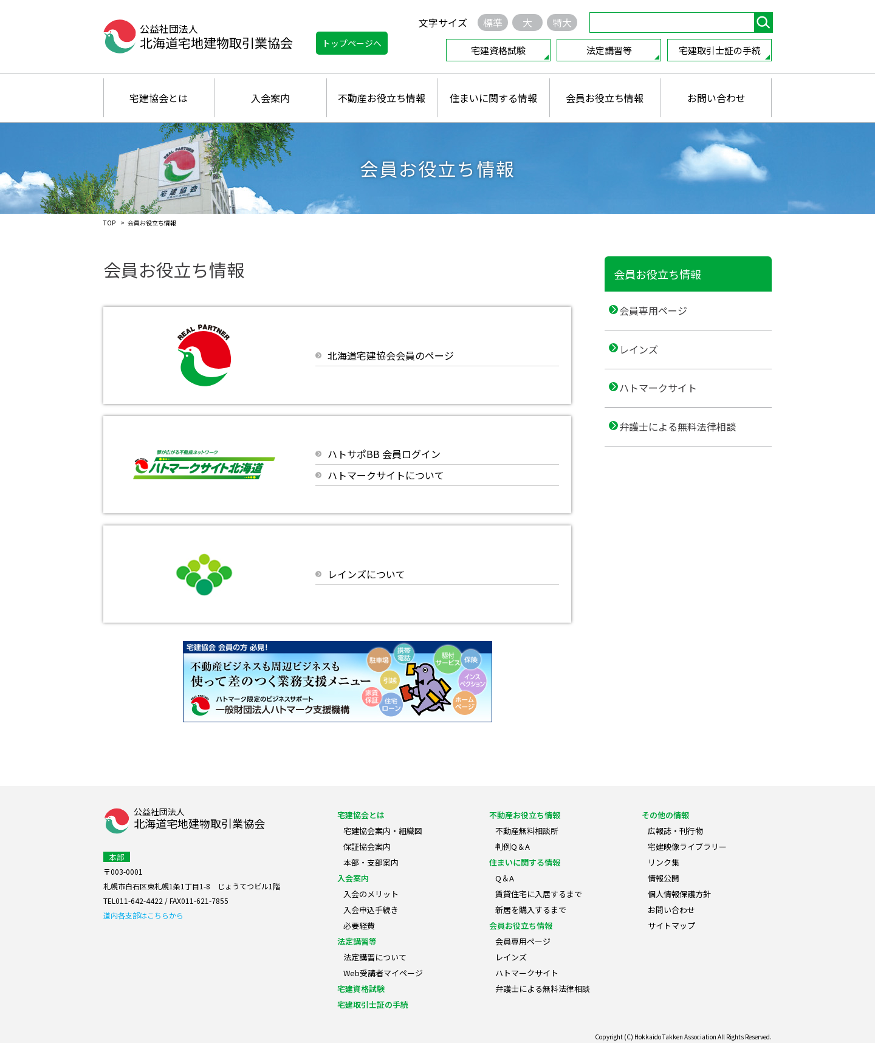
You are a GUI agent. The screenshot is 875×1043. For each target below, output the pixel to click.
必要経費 (359, 925)
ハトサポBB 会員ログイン (384, 453)
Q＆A (504, 878)
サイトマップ (671, 925)
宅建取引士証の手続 (720, 50)
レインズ (648, 364)
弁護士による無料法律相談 (687, 461)
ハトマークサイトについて (386, 475)
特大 (562, 22)
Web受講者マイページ (383, 973)
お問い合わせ (716, 98)
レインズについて (366, 574)
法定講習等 (609, 50)
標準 (493, 22)
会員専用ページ (663, 315)
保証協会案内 (367, 846)
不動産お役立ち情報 (381, 98)
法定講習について (375, 957)
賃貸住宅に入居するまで (538, 894)
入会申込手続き (371, 909)
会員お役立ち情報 (604, 98)
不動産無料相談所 (526, 830)
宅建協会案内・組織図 (382, 830)
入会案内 (270, 98)
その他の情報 (665, 815)
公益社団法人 (199, 819)
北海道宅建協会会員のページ (391, 355)
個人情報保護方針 (679, 894)
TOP (109, 222)
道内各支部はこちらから (143, 915)
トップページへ (352, 43)
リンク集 (663, 862)
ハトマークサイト (668, 412)
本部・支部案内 (371, 862)
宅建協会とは (158, 98)
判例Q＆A (512, 846)
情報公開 (663, 878)
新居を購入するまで (530, 909)
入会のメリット (371, 894)
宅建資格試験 (498, 50)
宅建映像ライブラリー (687, 846)
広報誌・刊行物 (675, 830)
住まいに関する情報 (493, 98)
